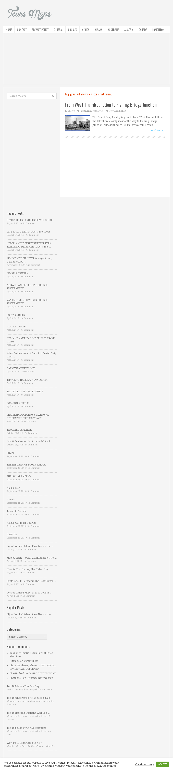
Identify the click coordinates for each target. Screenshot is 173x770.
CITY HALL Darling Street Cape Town (28, 231)
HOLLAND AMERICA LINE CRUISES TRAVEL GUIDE (31, 340)
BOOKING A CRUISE (18, 403)
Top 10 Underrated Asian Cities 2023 (28, 697)
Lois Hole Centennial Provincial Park (28, 441)
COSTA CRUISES (16, 315)
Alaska (98, 30)
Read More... (158, 130)
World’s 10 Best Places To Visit (24, 743)
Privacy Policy (40, 30)
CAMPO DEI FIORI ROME (42, 673)
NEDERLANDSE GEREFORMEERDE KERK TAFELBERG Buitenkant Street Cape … (29, 245)
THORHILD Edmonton (19, 429)
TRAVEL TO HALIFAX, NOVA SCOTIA (27, 380)
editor (71, 110)
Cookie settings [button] (144, 764)
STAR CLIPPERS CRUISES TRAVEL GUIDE (29, 220)
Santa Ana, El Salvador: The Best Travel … (31, 581)
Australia (113, 30)
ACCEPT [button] (162, 764)
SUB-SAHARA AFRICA (19, 476)
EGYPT (10, 453)
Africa (85, 30)
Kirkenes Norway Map (40, 678)
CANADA (12, 534)
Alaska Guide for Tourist (21, 522)
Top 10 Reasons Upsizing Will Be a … (29, 712)
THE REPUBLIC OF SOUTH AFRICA (26, 464)
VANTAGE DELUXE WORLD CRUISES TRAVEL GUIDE (27, 302)
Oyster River (31, 661)
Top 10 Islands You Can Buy (23, 686)
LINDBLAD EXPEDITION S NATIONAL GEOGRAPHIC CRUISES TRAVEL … (28, 416)
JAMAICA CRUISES (17, 273)
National (86, 110)
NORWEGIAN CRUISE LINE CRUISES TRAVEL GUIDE (27, 287)
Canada (143, 30)
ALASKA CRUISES (17, 326)
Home (9, 30)
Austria (128, 30)
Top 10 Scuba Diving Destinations (26, 728)
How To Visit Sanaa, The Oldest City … (29, 569)
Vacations (98, 110)
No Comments (117, 110)
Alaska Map (13, 488)
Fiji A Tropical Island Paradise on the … (30, 546)
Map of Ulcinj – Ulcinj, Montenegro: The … (32, 557)
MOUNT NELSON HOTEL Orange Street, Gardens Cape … (29, 260)
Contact (22, 30)
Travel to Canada (17, 511)
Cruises (72, 30)
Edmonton (158, 30)
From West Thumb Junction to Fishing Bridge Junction (111, 104)
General (58, 30)
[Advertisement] (86, 60)
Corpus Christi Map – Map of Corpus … (29, 592)
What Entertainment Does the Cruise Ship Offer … (31, 355)
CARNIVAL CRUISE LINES (21, 368)
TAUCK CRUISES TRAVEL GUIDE (25, 391)
